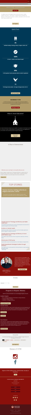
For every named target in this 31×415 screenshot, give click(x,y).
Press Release (3, 312)
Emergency (19, 410)
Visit (15, 389)
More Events (15, 286)
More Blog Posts (15, 344)
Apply (15, 387)
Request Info (3, 177)
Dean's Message (22, 269)
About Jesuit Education (15, 136)
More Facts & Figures (15, 93)
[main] (15, 196)
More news (4, 249)
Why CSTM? (15, 10)
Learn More (3, 315)
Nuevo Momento (4, 328)
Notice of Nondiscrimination (15, 411)
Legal (15, 410)
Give (15, 391)
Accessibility (12, 410)
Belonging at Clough (15, 107)
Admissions (4, 341)
